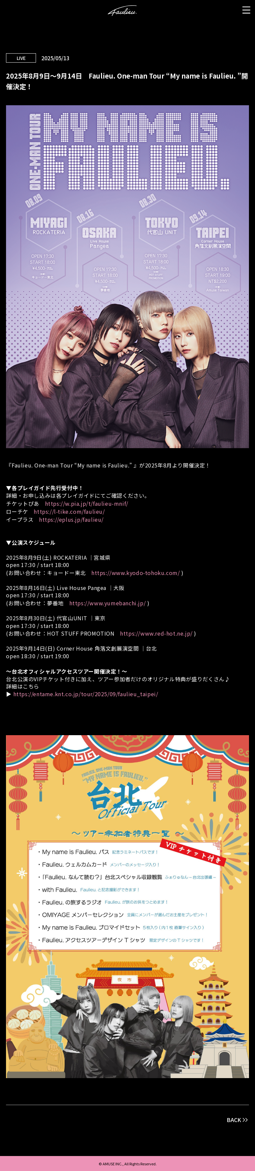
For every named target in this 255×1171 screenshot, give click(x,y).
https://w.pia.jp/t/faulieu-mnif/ (86, 503)
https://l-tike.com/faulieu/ (69, 511)
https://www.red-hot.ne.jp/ (156, 633)
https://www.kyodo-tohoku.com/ (135, 573)
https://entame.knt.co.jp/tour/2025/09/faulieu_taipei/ (85, 694)
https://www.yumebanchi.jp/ (107, 603)
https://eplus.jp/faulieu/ (71, 519)
